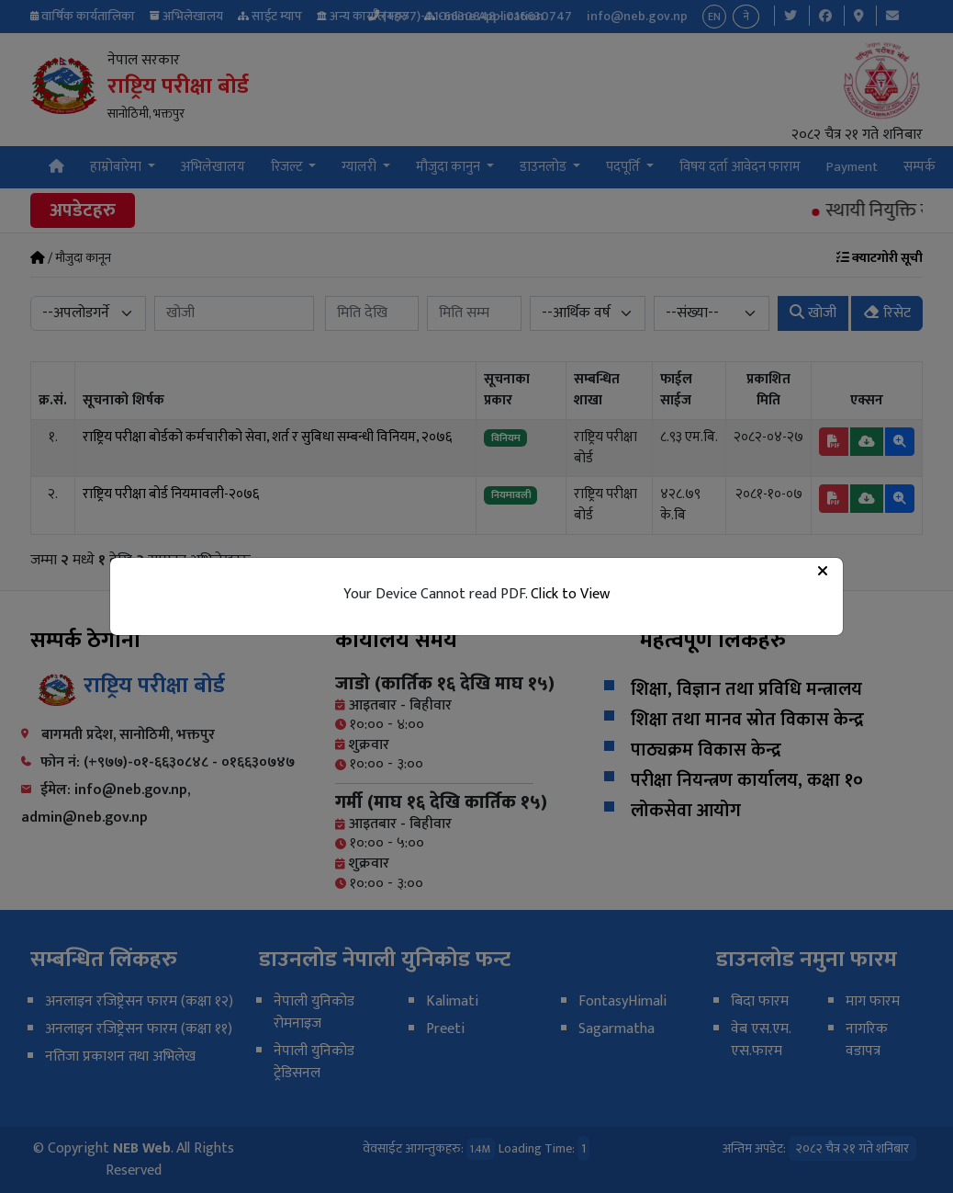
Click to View (570, 594)
